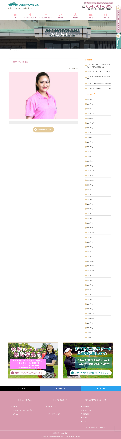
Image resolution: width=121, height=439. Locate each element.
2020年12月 (90, 313)
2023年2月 (90, 218)
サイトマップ (103, 427)
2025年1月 (90, 109)
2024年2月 (90, 161)
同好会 (90, 16)
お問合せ (15, 414)
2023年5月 (90, 204)
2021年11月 (90, 266)
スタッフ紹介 (87, 410)
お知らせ (15, 406)
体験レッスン (52, 406)
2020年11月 (90, 318)
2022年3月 (90, 251)
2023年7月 (90, 194)
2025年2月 (90, 104)
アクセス (86, 421)
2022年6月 (90, 237)
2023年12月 (90, 170)
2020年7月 (90, 328)
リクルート (105, 16)
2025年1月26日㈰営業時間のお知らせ (99, 83)
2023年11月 (90, 175)
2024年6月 (90, 142)
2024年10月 (90, 123)
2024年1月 (90, 166)
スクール (50, 410)
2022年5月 (90, 242)
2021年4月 (90, 294)
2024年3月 (90, 156)
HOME (15, 16)
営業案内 (60, 16)
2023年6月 (90, 199)
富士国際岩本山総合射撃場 (60, 433)
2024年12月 (90, 113)
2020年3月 (90, 337)
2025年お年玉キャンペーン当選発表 (98, 71)
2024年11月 (90, 118)
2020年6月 (90, 332)
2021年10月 (90, 270)
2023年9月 (90, 185)
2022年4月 (90, 247)
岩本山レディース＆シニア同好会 (23, 410)
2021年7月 (90, 280)
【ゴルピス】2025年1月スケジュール (99, 88)
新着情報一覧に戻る (44, 129)
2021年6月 (90, 285)
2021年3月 (90, 299)
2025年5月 (90, 99)
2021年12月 (90, 261)
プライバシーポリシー (91, 427)
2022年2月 (90, 256)
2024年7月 (90, 137)
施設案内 (75, 16)
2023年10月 (90, 180)
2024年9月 (90, 128)
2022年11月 (90, 228)
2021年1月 (90, 309)
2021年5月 (90, 290)
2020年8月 (90, 323)
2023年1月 (90, 223)
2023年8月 (90, 189)
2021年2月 (90, 304)
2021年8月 (90, 275)
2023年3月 (90, 213)
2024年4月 (90, 151)
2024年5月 (90, 147)
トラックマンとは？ (45, 16)
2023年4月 (90, 209)
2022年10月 (90, 232)
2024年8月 (90, 132)
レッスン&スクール (30, 16)
